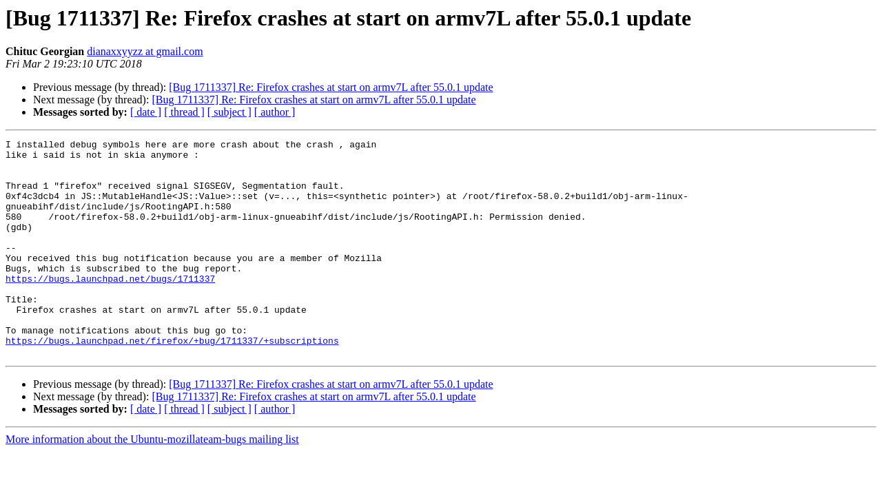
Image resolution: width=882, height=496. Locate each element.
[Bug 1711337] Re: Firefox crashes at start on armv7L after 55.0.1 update (331, 87)
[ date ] (145, 112)
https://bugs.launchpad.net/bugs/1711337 (110, 307)
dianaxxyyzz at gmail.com (145, 51)
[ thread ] (184, 112)
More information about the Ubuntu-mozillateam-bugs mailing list (152, 482)
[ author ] (275, 112)
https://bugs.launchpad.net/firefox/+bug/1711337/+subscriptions (172, 381)
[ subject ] (229, 112)
